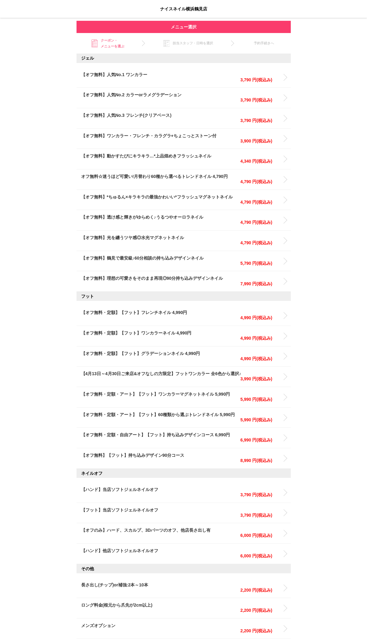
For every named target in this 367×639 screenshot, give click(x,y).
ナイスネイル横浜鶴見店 (183, 8)
